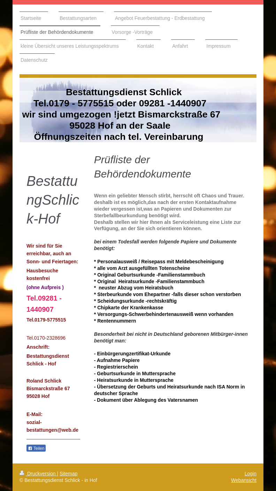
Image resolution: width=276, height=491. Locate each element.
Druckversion (38, 473)
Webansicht (243, 480)
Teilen (36, 448)
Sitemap (68, 473)
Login (250, 473)
